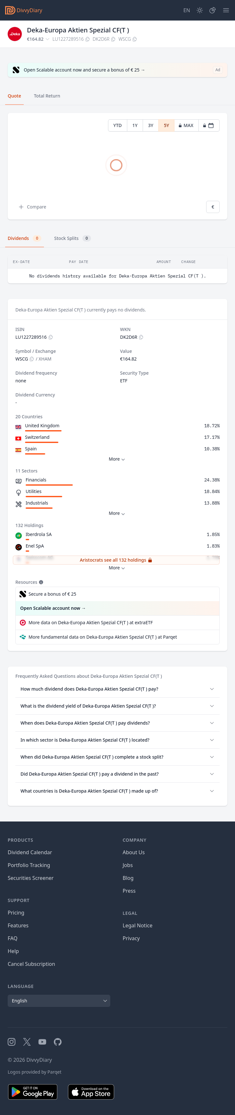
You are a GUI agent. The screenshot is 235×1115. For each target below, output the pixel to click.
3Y (150, 125)
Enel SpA (35, 546)
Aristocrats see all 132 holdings (116, 560)
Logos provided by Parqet (35, 1072)
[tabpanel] (117, 166)
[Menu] (226, 10)
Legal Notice (138, 925)
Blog (128, 877)
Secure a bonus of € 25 (52, 594)
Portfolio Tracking (29, 865)
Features (18, 925)
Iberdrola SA (39, 534)
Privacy (131, 938)
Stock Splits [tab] (72, 238)
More (117, 459)
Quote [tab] (14, 96)
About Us (134, 852)
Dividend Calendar (30, 852)
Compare (32, 207)
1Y (135, 125)
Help (13, 951)
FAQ (12, 938)
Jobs (128, 865)
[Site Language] (187, 10)
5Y (166, 125)
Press (129, 890)
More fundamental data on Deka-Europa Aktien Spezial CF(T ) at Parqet (103, 637)
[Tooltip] (40, 582)
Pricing (16, 912)
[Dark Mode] (200, 10)
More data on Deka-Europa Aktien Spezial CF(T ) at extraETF (91, 622)
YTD (117, 125)
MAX (185, 125)
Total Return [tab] (47, 96)
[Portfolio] (212, 10)
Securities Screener (31, 877)
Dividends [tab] (24, 238)
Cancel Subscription (31, 963)
